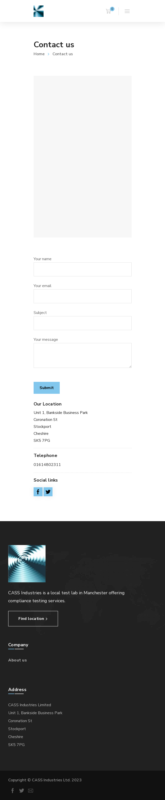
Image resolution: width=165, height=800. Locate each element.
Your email (83, 293)
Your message (83, 352)
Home (39, 54)
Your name (83, 266)
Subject (83, 320)
